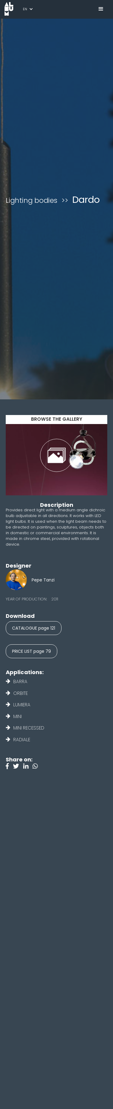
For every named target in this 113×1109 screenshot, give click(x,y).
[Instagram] (37, 766)
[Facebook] (9, 766)
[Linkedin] (28, 766)
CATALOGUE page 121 (33, 628)
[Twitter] (18, 766)
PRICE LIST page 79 (31, 651)
